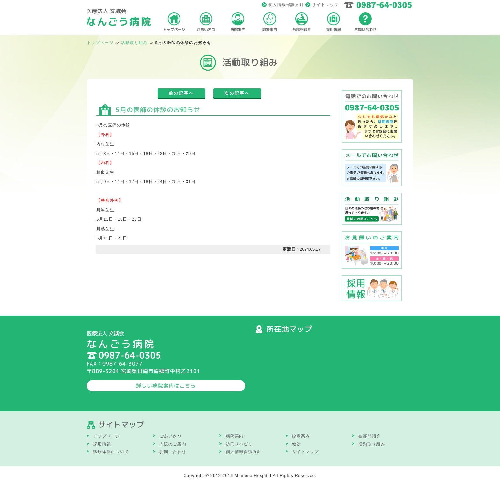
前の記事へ (181, 93)
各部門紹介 (369, 436)
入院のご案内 (172, 444)
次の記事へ (237, 93)
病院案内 (235, 436)
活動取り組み (371, 444)
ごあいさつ (170, 436)
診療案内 (301, 436)
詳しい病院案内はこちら (166, 385)
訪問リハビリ (239, 444)
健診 (296, 444)
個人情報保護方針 (286, 4)
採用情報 (102, 444)
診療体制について (111, 451)
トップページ (100, 42)
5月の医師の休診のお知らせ (157, 109)
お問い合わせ (172, 451)
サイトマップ (325, 4)
